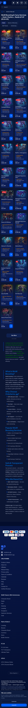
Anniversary (13, 25)
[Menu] (4, 2)
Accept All (14, 705)
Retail (3, 22)
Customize (14, 701)
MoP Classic (5, 25)
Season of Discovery (12, 22)
